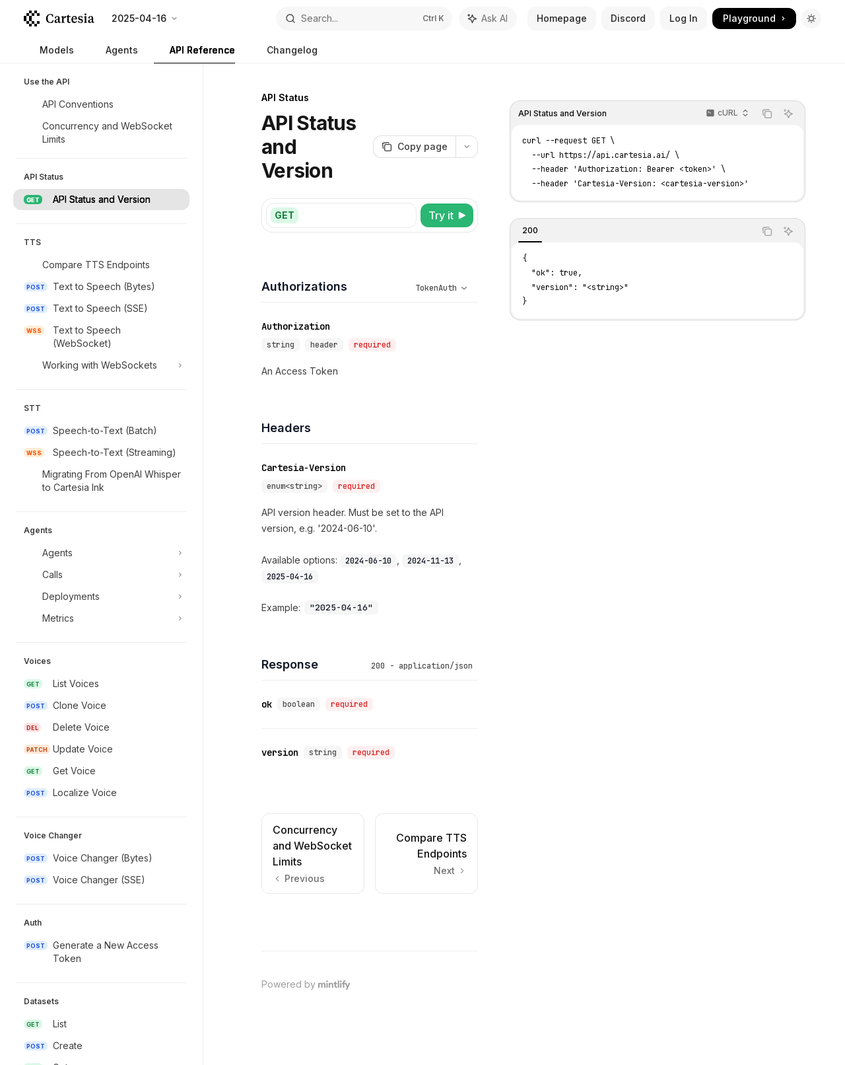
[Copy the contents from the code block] (767, 113)
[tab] (530, 231)
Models (49, 53)
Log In (683, 18)
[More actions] (467, 146)
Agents (114, 53)
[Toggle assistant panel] (488, 18)
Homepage (562, 18)
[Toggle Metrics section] (101, 618)
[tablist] (632, 231)
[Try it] (447, 215)
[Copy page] (414, 146)
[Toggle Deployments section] (101, 596)
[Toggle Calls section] (101, 574)
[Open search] (364, 18)
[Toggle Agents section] (101, 553)
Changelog (284, 53)
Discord (628, 18)
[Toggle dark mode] (811, 18)
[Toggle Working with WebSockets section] (101, 365)
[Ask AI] (788, 113)
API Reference (194, 53)
